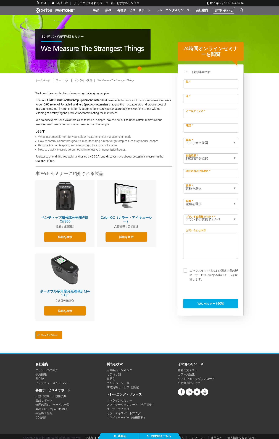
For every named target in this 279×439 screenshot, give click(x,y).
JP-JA (43, 3)
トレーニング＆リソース (173, 10)
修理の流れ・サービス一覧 (52, 402)
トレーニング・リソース (124, 392)
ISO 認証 (40, 415)
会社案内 (202, 10)
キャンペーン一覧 (118, 380)
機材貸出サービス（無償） (124, 384)
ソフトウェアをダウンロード (196, 376)
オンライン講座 (83, 80)
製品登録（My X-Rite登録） (52, 406)
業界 (108, 10)
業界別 (111, 376)
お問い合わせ (224, 10)
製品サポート (43, 397)
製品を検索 (115, 362)
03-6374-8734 (234, 3)
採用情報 (41, 371)
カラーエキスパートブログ (124, 410)
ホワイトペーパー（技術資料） (126, 415)
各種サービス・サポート (134, 10)
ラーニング (62, 80)
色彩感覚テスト (188, 367)
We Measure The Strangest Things (116, 80)
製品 (96, 10)
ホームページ (42, 80)
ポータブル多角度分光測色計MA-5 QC (147, 211)
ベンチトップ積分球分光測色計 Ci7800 (56, 211)
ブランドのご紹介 (46, 367)
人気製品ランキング (119, 367)
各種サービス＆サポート (53, 387)
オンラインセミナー (119, 397)
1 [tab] (140, 70)
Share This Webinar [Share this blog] (47, 332)
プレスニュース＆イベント (52, 380)
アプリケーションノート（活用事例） (131, 402)
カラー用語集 (186, 371)
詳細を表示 (56, 229)
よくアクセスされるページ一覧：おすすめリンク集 (106, 3)
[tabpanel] (139, 44)
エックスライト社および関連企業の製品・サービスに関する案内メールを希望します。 (213, 274)
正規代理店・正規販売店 (51, 393)
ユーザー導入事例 (118, 406)
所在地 (39, 376)
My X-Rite (62, 3)
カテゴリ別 (114, 371)
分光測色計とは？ (189, 380)
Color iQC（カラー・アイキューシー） (102, 211)
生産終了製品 (43, 410)
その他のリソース (190, 362)
